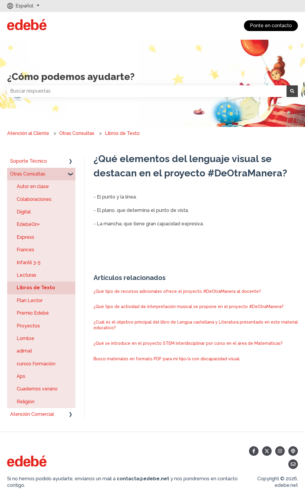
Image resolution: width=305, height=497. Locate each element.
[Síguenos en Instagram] (280, 451)
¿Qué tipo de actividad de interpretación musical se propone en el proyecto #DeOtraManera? (189, 306)
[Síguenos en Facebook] (254, 451)
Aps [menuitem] (21, 376)
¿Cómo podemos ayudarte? (71, 76)
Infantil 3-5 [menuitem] (29, 262)
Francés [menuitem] (25, 250)
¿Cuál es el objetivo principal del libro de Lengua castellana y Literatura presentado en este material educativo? (196, 325)
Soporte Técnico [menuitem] (28, 161)
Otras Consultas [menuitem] (27, 174)
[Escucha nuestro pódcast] (293, 451)
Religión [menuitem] (26, 401)
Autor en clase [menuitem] (33, 186)
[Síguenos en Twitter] (267, 451)
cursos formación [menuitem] (36, 364)
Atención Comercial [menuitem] (32, 414)
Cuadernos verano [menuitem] (37, 389)
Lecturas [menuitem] (26, 275)
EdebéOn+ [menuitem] (28, 224)
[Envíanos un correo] (293, 464)
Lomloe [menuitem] (25, 338)
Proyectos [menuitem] (28, 326)
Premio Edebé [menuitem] (33, 313)
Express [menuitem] (25, 237)
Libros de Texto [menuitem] (36, 287)
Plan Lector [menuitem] (30, 300)
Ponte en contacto (271, 25)
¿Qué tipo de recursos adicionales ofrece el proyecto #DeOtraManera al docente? (177, 291)
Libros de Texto (122, 133)
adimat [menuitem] (24, 351)
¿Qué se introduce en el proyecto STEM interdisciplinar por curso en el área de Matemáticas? (188, 343)
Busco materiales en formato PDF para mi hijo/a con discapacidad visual (166, 358)
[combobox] (147, 91)
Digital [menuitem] (24, 212)
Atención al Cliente (28, 133)
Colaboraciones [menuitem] (34, 199)
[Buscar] (292, 91)
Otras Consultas (76, 133)
